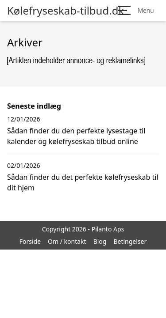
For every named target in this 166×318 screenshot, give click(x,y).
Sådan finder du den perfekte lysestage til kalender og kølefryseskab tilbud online (76, 136)
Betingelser (130, 241)
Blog (100, 241)
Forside (30, 241)
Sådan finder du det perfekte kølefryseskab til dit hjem (82, 182)
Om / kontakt (67, 241)
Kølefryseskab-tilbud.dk (65, 11)
